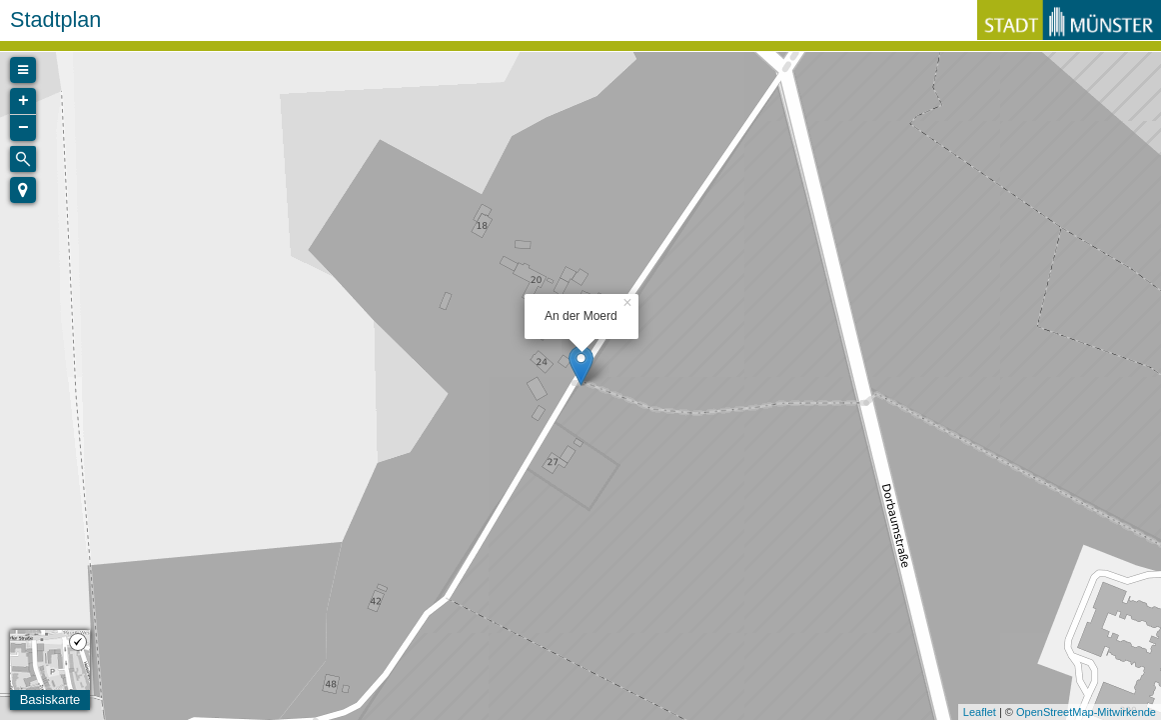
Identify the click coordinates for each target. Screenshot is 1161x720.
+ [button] (23, 101)
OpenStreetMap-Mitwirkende (1086, 712)
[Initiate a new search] (23, 159)
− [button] (23, 128)
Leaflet (979, 712)
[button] (23, 190)
